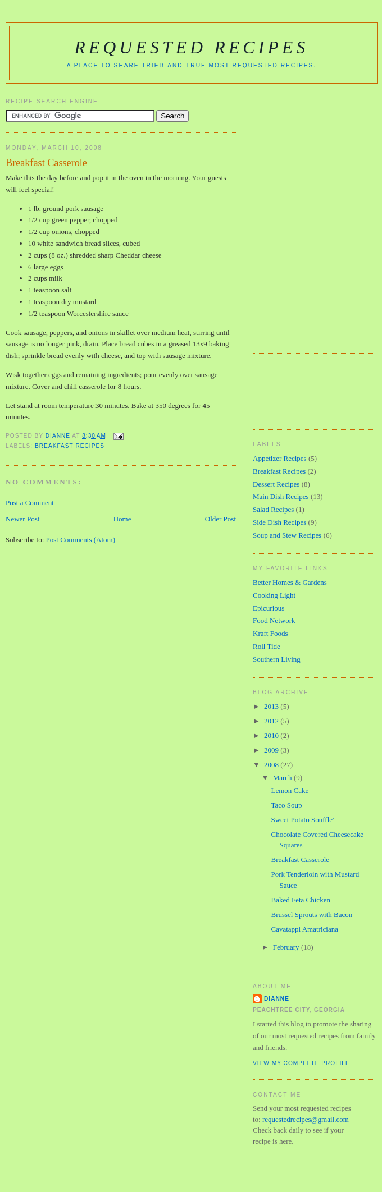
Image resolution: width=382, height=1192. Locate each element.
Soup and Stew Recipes (287, 535)
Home (122, 519)
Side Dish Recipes (279, 522)
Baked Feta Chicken (300, 900)
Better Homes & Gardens (290, 582)
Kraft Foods (270, 633)
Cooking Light (274, 595)
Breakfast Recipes (69, 446)
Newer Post (22, 519)
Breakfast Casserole (300, 859)
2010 (272, 735)
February (287, 947)
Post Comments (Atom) (81, 539)
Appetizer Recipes (280, 458)
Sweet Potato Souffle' (302, 819)
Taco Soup (286, 805)
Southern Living (277, 659)
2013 (272, 706)
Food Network (274, 620)
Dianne (276, 999)
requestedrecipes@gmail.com (305, 1119)
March (283, 777)
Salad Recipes (273, 509)
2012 (272, 721)
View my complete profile (301, 1063)
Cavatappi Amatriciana (304, 929)
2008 (272, 764)
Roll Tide (266, 646)
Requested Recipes (191, 47)
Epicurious (268, 608)
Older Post (220, 519)
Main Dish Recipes (281, 496)
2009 (272, 750)
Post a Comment (30, 502)
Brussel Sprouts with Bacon (311, 914)
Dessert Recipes (276, 484)
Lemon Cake (289, 790)
